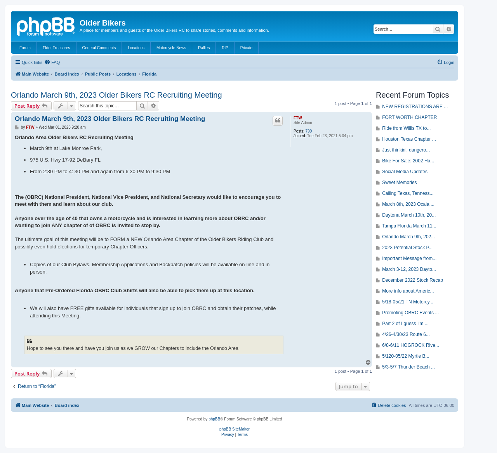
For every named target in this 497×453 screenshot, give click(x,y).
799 (309, 131)
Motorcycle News (171, 48)
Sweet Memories (399, 182)
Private (246, 48)
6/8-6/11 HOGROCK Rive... (410, 345)
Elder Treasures (56, 48)
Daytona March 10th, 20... (409, 215)
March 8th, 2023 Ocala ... (408, 204)
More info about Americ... (408, 291)
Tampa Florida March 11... (409, 226)
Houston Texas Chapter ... (409, 139)
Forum (25, 48)
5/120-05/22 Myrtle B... (405, 356)
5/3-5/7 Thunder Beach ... (408, 367)
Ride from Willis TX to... (406, 128)
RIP (225, 48)
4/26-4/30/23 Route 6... (406, 334)
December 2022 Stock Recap (412, 280)
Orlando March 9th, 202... (408, 236)
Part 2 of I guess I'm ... (405, 323)
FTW (298, 118)
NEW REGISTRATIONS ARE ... (415, 106)
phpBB (214, 419)
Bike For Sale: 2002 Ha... (408, 161)
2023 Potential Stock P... (407, 247)
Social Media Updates (404, 171)
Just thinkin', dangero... (406, 150)
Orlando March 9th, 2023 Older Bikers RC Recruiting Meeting (116, 95)
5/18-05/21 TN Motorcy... (407, 302)
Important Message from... (409, 258)
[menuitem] (52, 62)
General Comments (99, 48)
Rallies (204, 48)
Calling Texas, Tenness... (407, 193)
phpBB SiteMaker (234, 429)
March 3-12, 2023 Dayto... (409, 269)
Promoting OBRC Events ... (410, 312)
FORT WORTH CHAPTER (409, 117)
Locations (136, 48)
